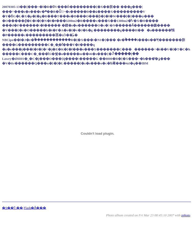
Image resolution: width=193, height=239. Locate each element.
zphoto (185, 215)
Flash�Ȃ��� (35, 208)
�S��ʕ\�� (12, 208)
